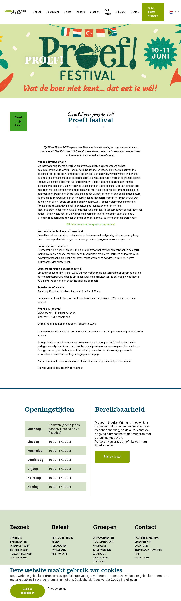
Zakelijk (81, 12)
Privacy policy (57, 588)
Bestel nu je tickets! (18, 121)
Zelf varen (108, 12)
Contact (135, 12)
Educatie (121, 12)
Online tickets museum (153, 12)
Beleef (67, 12)
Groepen (94, 12)
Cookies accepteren (27, 590)
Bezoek (37, 12)
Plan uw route (112, 456)
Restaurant (53, 12)
